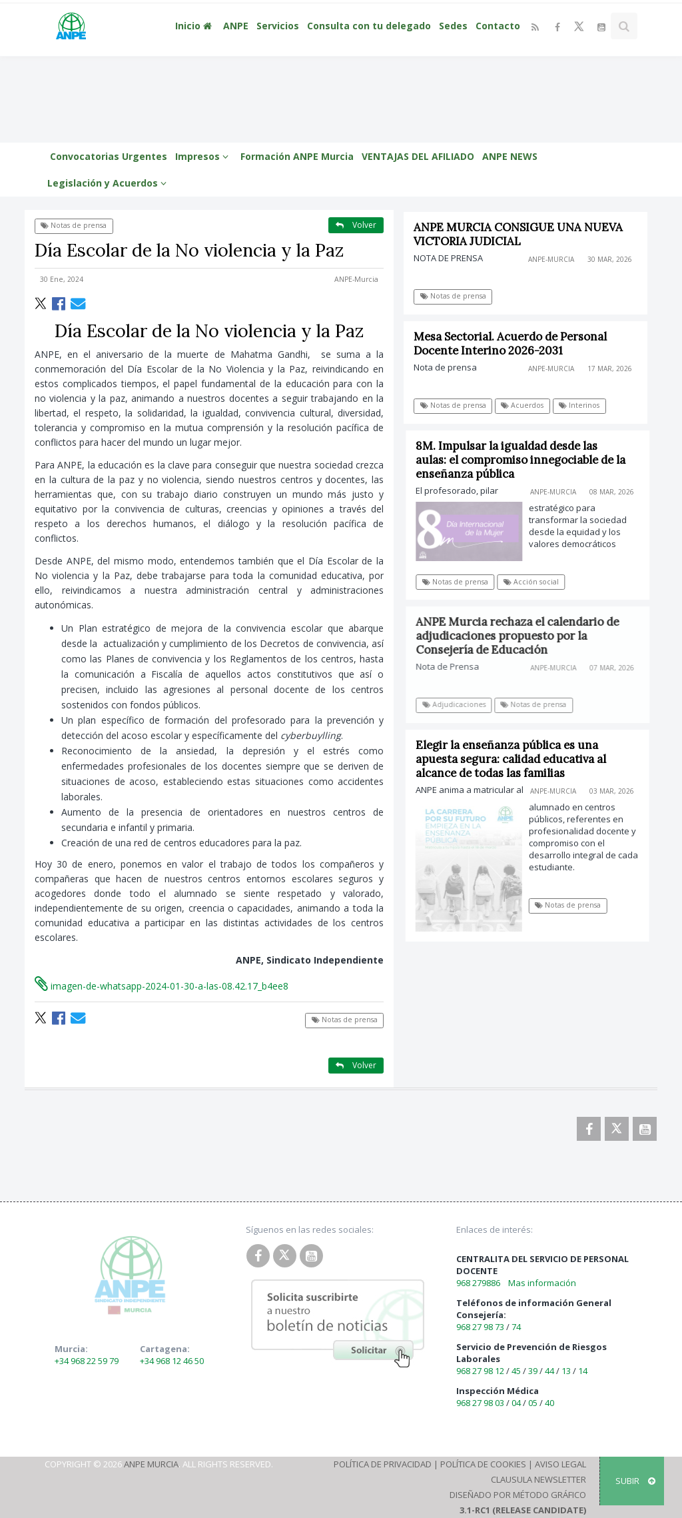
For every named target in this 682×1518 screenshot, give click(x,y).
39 (532, 1371)
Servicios (277, 25)
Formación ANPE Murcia (297, 156)
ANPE (235, 25)
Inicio (195, 25)
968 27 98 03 (480, 1403)
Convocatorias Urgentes (108, 156)
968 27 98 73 (480, 1327)
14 (582, 1371)
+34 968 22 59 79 (87, 1361)
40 (549, 1403)
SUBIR (635, 1481)
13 (566, 1371)
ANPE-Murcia (356, 279)
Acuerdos (523, 405)
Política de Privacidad (383, 1464)
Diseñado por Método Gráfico (518, 1495)
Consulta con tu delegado (369, 25)
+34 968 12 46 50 (172, 1361)
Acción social (535, 581)
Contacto (498, 25)
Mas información (542, 1283)
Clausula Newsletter (538, 1479)
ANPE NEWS (509, 156)
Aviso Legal (560, 1464)
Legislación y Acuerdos (108, 183)
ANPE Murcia (151, 1464)
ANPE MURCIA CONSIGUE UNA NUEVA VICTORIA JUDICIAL (518, 234)
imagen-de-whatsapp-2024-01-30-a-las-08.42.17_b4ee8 (161, 986)
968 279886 (478, 1283)
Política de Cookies (483, 1464)
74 (516, 1327)
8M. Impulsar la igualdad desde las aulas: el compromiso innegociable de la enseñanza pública (526, 459)
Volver (356, 225)
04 (516, 1403)
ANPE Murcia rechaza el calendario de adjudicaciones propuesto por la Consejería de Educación (523, 635)
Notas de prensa (74, 225)
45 (516, 1371)
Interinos (579, 405)
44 (549, 1371)
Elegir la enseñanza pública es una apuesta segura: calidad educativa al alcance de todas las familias (515, 759)
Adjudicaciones (459, 704)
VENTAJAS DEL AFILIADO (418, 156)
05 (532, 1403)
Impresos (203, 156)
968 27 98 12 (480, 1371)
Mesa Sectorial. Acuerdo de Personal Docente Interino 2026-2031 (510, 343)
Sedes (453, 25)
